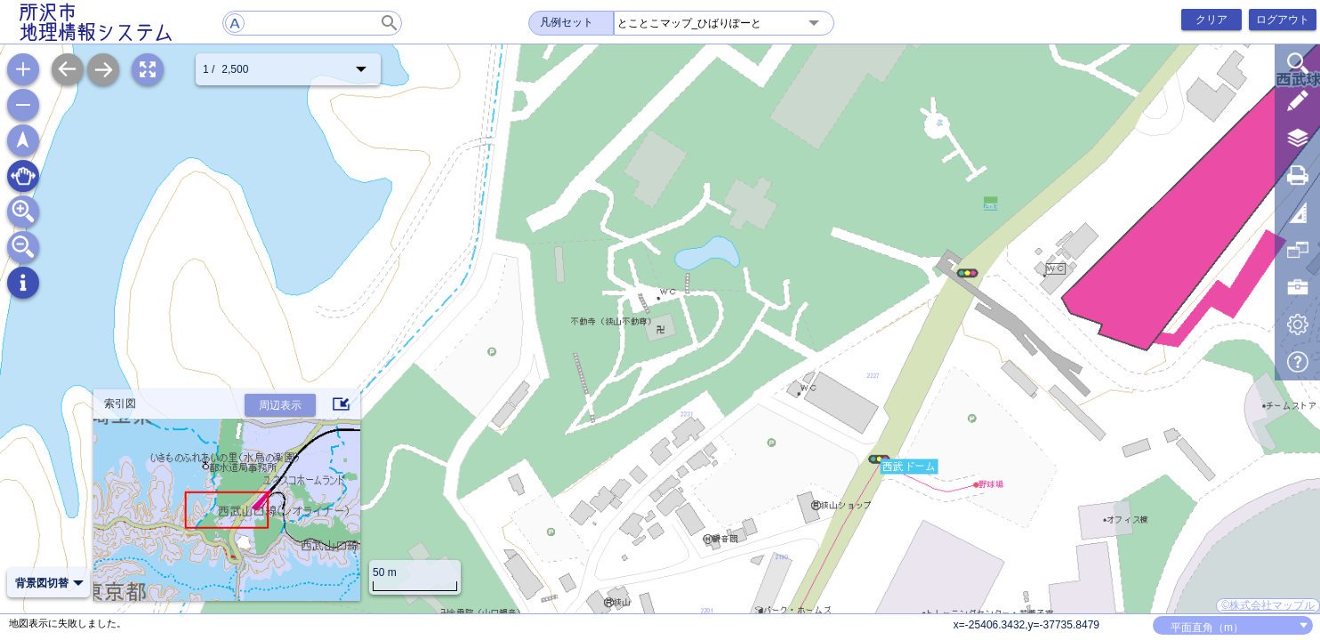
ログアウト (1282, 19)
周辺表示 (280, 405)
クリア (1211, 19)
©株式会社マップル (1268, 605)
